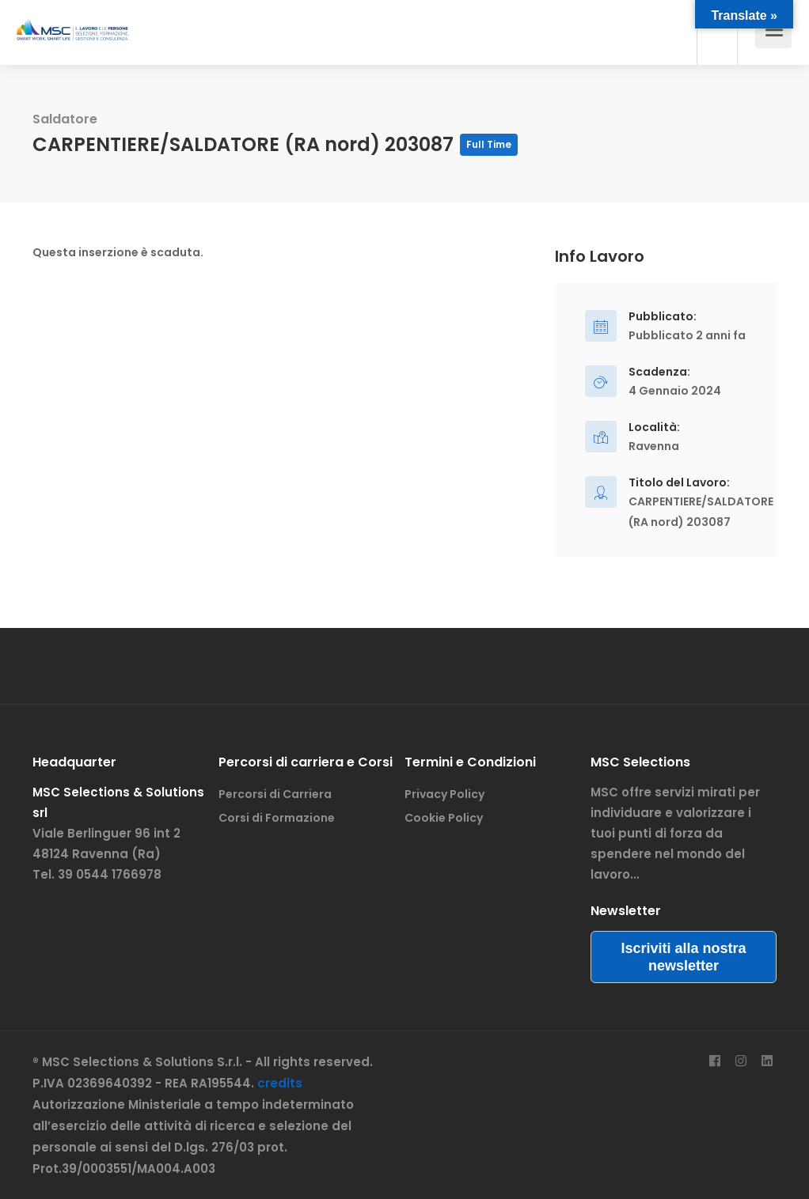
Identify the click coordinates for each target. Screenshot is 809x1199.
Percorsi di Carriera (275, 794)
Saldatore (64, 119)
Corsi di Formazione (276, 818)
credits (279, 1083)
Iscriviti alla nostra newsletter (683, 957)
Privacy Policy (444, 794)
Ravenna (654, 446)
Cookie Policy (443, 818)
